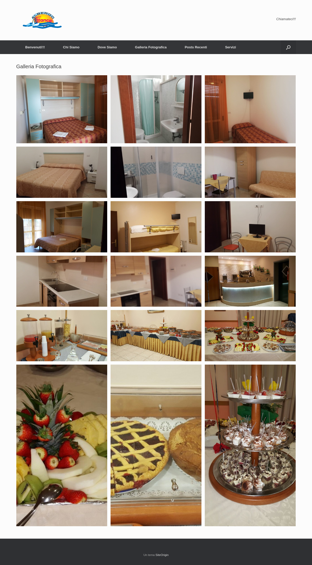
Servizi (230, 47)
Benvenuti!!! (35, 47)
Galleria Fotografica (150, 47)
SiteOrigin (162, 554)
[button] (288, 47)
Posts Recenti (196, 47)
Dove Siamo (107, 47)
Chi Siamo (71, 47)
